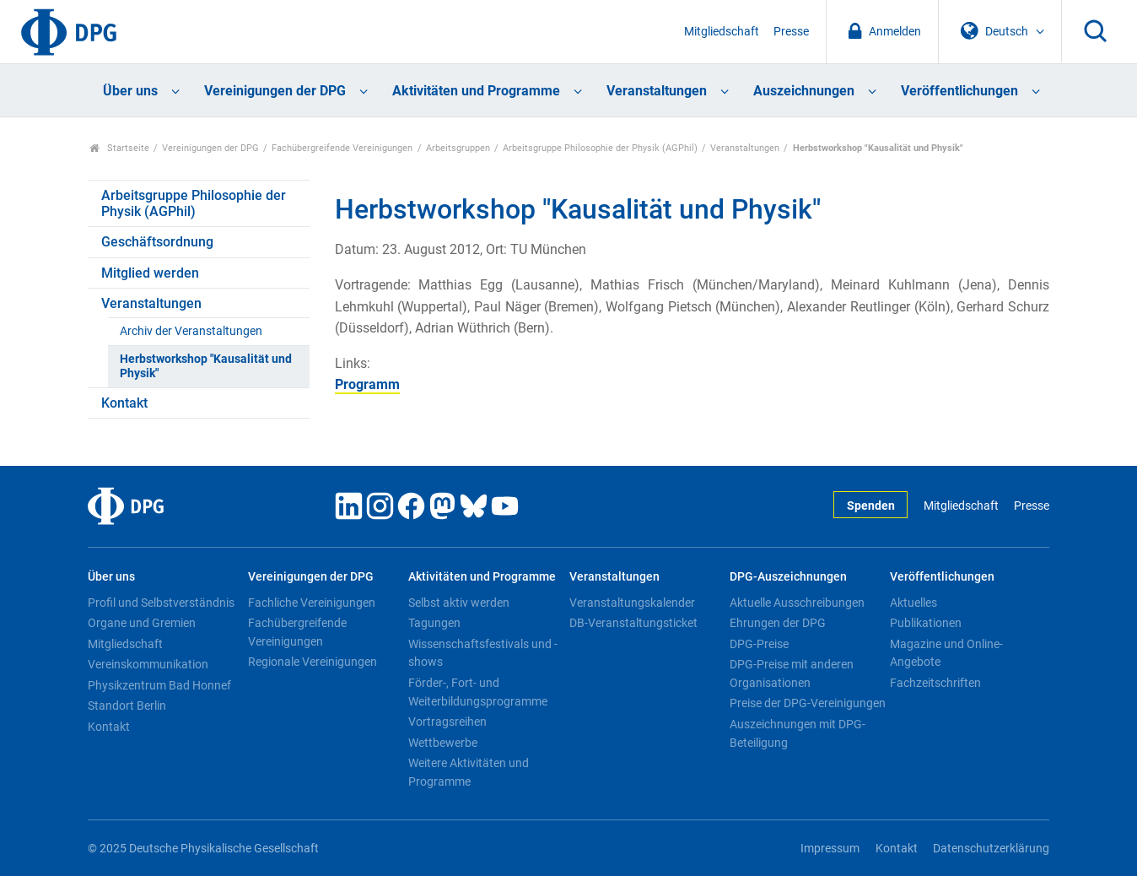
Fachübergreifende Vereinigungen (342, 148)
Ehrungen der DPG (778, 623)
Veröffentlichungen (959, 91)
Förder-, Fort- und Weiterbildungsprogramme (477, 692)
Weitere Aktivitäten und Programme (468, 772)
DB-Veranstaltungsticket (633, 623)
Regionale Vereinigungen (312, 661)
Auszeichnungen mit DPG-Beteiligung (797, 733)
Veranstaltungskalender (632, 602)
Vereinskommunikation (148, 664)
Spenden (871, 506)
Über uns (130, 91)
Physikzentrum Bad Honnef (159, 685)
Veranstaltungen (656, 91)
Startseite (119, 148)
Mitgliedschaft (721, 31)
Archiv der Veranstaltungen (191, 331)
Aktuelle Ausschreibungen (797, 602)
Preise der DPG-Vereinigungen (808, 703)
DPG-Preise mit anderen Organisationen (792, 673)
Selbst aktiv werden (458, 602)
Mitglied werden (150, 273)
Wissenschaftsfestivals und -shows (483, 653)
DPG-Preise (759, 644)
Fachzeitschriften (935, 682)
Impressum (829, 848)
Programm (367, 384)
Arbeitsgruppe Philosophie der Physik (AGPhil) (600, 148)
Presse (791, 31)
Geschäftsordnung (157, 242)
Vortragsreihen (447, 721)
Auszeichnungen (803, 91)
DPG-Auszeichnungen (788, 577)
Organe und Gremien (142, 623)
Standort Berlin (127, 705)
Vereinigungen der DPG (275, 91)
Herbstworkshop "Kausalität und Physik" (206, 366)
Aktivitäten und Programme (476, 91)
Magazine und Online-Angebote (946, 653)
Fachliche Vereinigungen (311, 602)
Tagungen (434, 623)
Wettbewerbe (442, 742)
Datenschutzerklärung (991, 848)
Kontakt (124, 403)
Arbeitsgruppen (458, 148)
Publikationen (926, 623)
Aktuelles (913, 602)
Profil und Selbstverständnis (161, 602)
